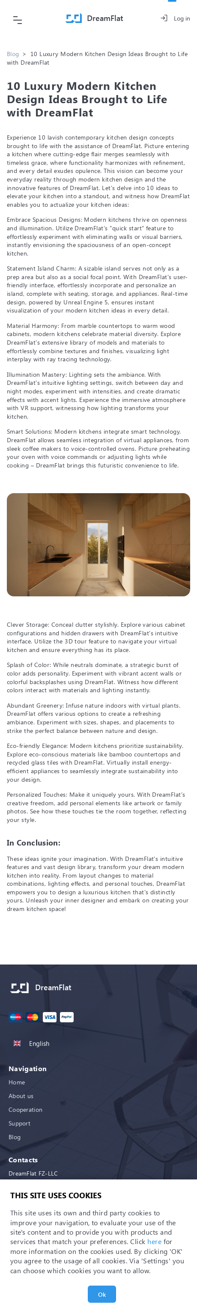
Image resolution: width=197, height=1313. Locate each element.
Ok (102, 1294)
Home (17, 1082)
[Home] (94, 18)
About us (21, 1096)
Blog (13, 54)
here (154, 1241)
